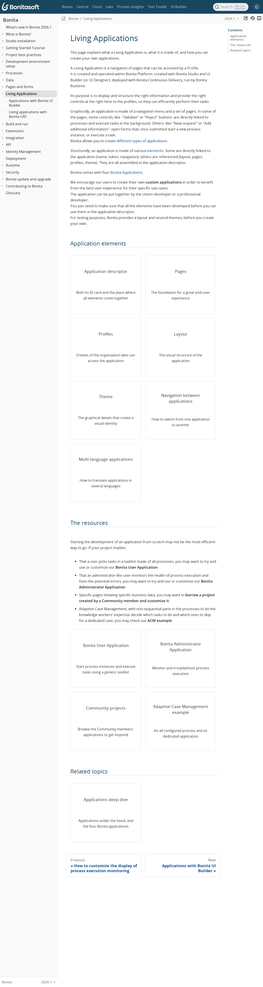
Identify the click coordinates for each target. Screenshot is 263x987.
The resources (240, 45)
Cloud (97, 6)
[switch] (256, 7)
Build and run (17, 124)
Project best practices (23, 54)
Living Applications (21, 93)
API (8, 144)
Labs (109, 6)
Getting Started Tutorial (25, 47)
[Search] (231, 7)
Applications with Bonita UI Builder (31, 103)
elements (155, 150)
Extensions (15, 131)
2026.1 (230, 18)
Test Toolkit (157, 6)
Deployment (16, 158)
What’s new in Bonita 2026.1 (28, 27)
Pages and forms (19, 86)
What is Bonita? (18, 34)
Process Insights (130, 6)
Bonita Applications (126, 172)
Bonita (67, 6)
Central (82, 6)
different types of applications (142, 140)
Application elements (238, 38)
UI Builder (179, 6)
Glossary (13, 192)
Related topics (240, 50)
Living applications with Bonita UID (28, 114)
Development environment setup (28, 63)
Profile (192, 67)
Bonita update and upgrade (28, 179)
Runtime (13, 165)
